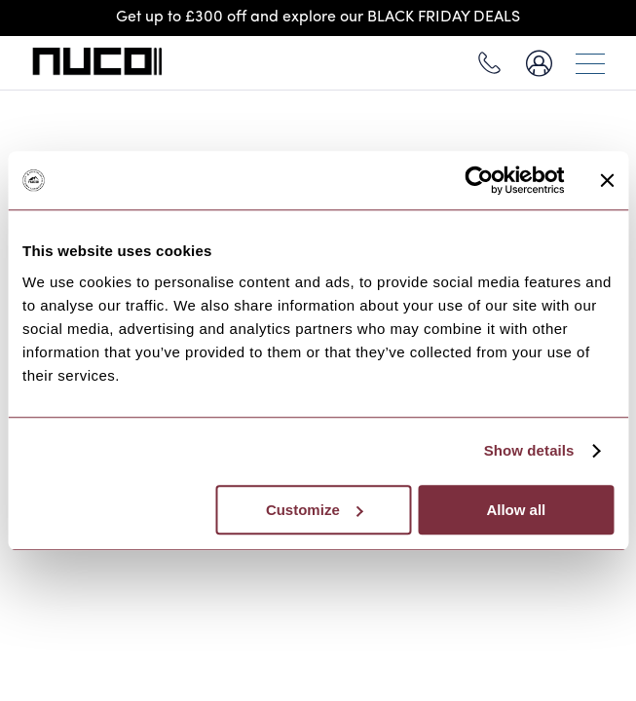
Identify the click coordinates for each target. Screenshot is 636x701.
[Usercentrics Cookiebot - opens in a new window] (478, 180)
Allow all (515, 509)
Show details (529, 450)
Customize (314, 509)
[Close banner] (607, 180)
